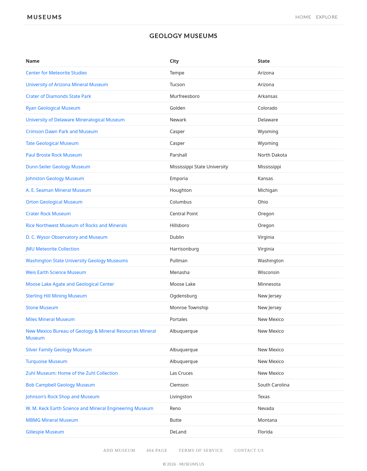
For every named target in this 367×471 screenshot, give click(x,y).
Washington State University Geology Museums (77, 260)
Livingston (181, 396)
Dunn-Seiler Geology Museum (58, 166)
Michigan (268, 190)
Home (303, 16)
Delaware (268, 120)
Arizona (266, 73)
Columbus (181, 202)
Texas (264, 396)
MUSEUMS (44, 16)
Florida (265, 432)
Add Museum (119, 450)
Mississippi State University (199, 166)
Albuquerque (184, 331)
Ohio (263, 202)
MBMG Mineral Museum (52, 420)
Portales (179, 319)
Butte (175, 420)
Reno (175, 408)
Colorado (267, 108)
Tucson (177, 84)
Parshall (178, 155)
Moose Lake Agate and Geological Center (70, 284)
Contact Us (249, 450)
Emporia (179, 178)
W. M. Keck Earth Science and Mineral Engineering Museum (89, 408)
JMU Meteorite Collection (52, 249)
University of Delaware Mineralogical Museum (75, 120)
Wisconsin (269, 272)
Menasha (180, 272)
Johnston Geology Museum (55, 178)
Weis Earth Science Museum (56, 272)
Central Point (184, 213)
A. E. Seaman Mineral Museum (58, 190)
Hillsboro (179, 225)
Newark (178, 120)
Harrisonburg (184, 249)
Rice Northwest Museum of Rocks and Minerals (76, 225)
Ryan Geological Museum (53, 108)
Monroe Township (189, 307)
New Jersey (269, 296)
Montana (267, 420)
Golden (177, 108)
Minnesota (269, 284)
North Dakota (272, 155)
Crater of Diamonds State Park (58, 96)
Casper (177, 131)
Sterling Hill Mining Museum (56, 296)
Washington (271, 260)
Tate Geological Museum (52, 143)
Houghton (181, 190)
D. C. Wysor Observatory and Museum (67, 237)
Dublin (177, 237)
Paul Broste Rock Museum (54, 155)
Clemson (179, 385)
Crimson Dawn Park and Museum (62, 131)
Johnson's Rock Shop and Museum (62, 396)
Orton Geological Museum (54, 202)
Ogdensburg (183, 296)
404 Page (157, 450)
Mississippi (269, 166)
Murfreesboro (185, 96)
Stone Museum (42, 307)
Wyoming (268, 131)
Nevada (266, 408)
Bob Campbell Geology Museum (60, 385)
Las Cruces (181, 373)
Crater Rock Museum (48, 213)
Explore (327, 16)
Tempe (177, 73)
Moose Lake (183, 284)
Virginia (266, 237)
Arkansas (268, 96)
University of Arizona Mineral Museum (67, 84)
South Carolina (273, 385)
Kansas (265, 178)
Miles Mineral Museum (50, 319)
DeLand (178, 432)
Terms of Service (201, 450)
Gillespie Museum (45, 432)
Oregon (266, 213)
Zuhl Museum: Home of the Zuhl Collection (72, 373)
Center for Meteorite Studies (56, 73)
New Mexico (271, 319)
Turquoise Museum (46, 361)
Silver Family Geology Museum (59, 349)
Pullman (179, 260)
